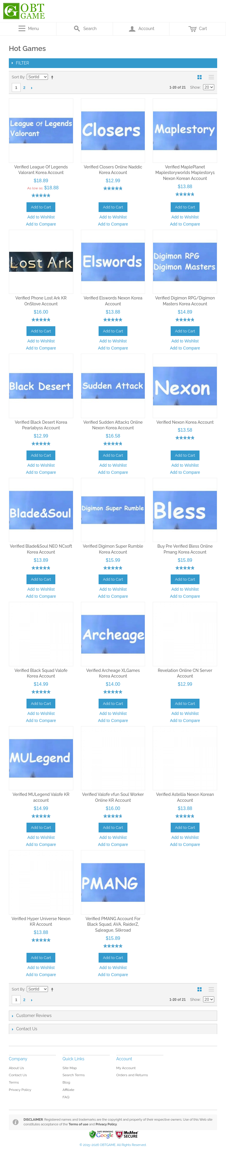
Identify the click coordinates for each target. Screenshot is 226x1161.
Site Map (70, 1068)
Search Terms (74, 1075)
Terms (14, 1082)
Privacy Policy (20, 1090)
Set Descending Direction (53, 77)
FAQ (66, 1097)
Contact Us (18, 1075)
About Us (16, 1068)
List (209, 77)
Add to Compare (41, 224)
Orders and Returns (132, 1075)
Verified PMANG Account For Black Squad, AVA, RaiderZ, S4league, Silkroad (113, 924)
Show (195, 87)
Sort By (18, 77)
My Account (126, 1068)
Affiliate (68, 1090)
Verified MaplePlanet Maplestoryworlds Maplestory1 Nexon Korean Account (185, 173)
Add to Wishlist (41, 217)
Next (31, 87)
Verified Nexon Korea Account (185, 422)
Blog (66, 1082)
